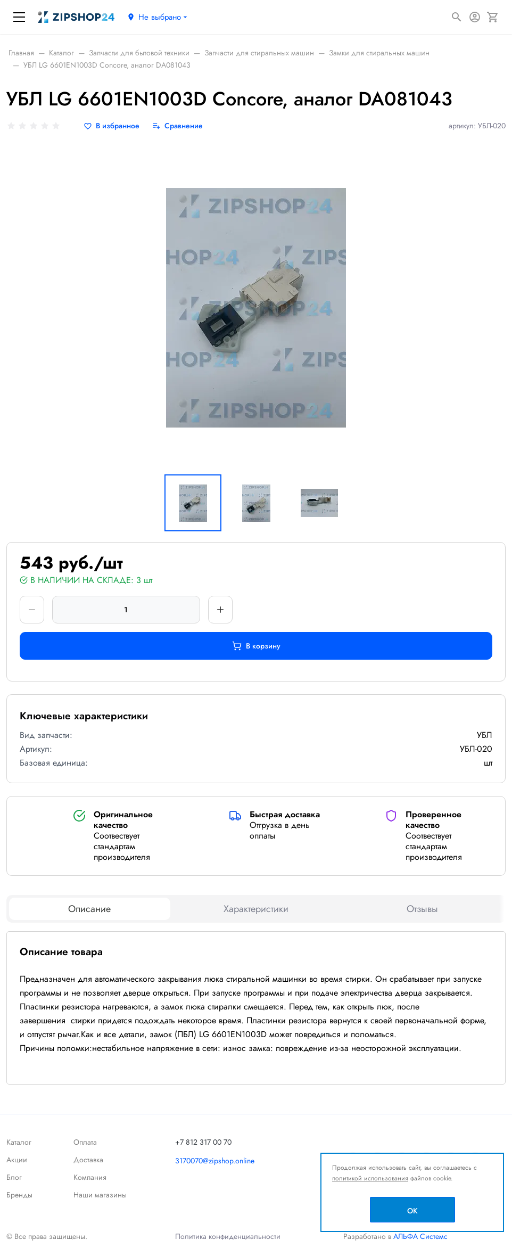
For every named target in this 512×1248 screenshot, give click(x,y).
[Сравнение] (177, 126)
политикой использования (370, 1178)
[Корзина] (492, 17)
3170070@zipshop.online (214, 1160)
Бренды (19, 1194)
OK (412, 1210)
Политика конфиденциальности (227, 1236)
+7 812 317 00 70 (203, 1142)
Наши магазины (100, 1194)
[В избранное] (111, 126)
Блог (14, 1177)
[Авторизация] (474, 17)
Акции (16, 1159)
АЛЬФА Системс (419, 1236)
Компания (89, 1177)
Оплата (85, 1142)
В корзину (256, 646)
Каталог (18, 1142)
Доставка (88, 1159)
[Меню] (19, 17)
